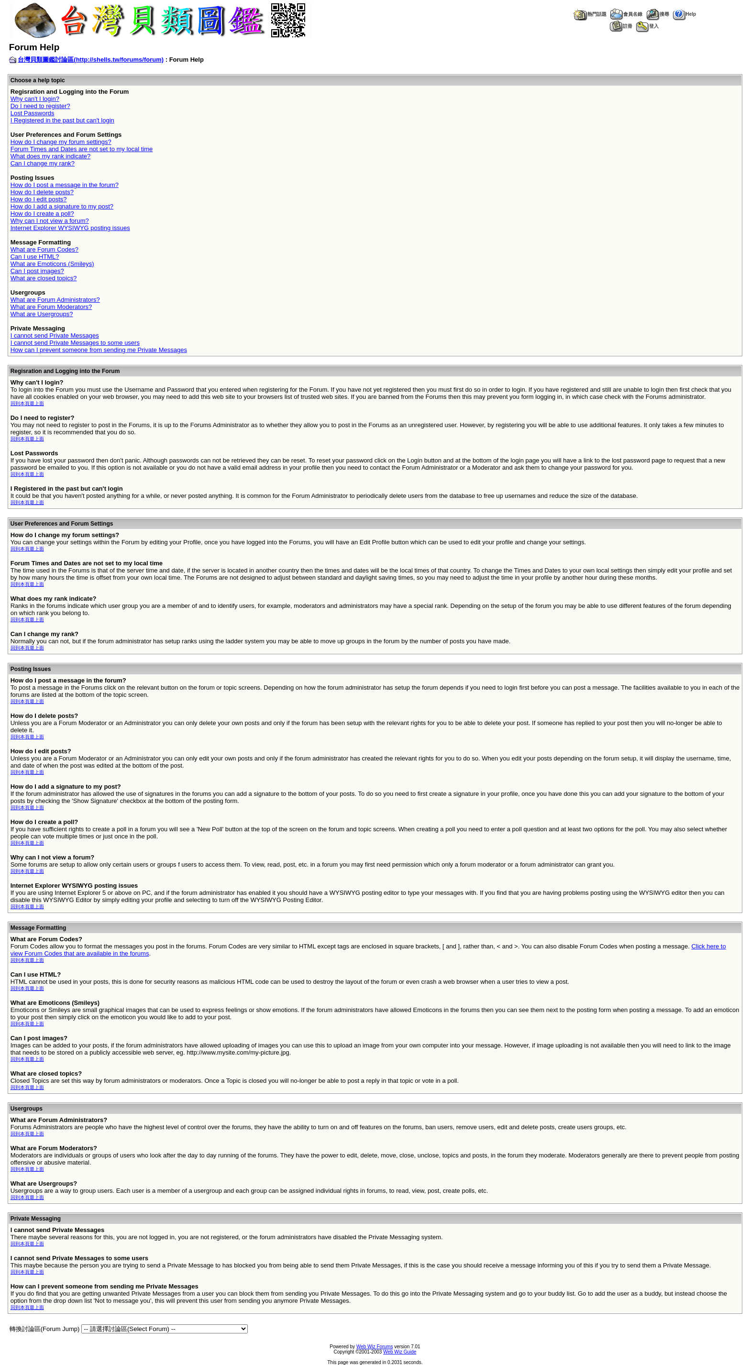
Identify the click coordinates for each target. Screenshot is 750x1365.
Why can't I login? (35, 98)
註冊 (621, 26)
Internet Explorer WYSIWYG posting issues (70, 227)
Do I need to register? (40, 106)
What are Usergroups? (42, 314)
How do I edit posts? (39, 199)
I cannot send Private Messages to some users (75, 342)
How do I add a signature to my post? (62, 206)
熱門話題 (590, 14)
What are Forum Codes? (44, 249)
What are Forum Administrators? (55, 299)
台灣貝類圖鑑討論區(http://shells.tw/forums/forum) (91, 59)
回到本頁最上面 (27, 403)
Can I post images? (37, 271)
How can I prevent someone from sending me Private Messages (99, 349)
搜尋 (657, 14)
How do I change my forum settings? (61, 141)
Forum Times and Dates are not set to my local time (82, 149)
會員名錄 (626, 14)
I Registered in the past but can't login (62, 120)
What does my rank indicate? (51, 156)
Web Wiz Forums (374, 1346)
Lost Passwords (33, 113)
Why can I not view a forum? (50, 220)
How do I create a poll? (42, 213)
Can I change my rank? (43, 163)
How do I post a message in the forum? (65, 184)
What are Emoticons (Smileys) (52, 263)
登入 (647, 26)
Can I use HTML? (35, 256)
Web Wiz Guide (399, 1351)
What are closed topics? (44, 278)
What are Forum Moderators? (51, 306)
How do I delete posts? (42, 192)
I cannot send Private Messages (55, 335)
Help (684, 14)
